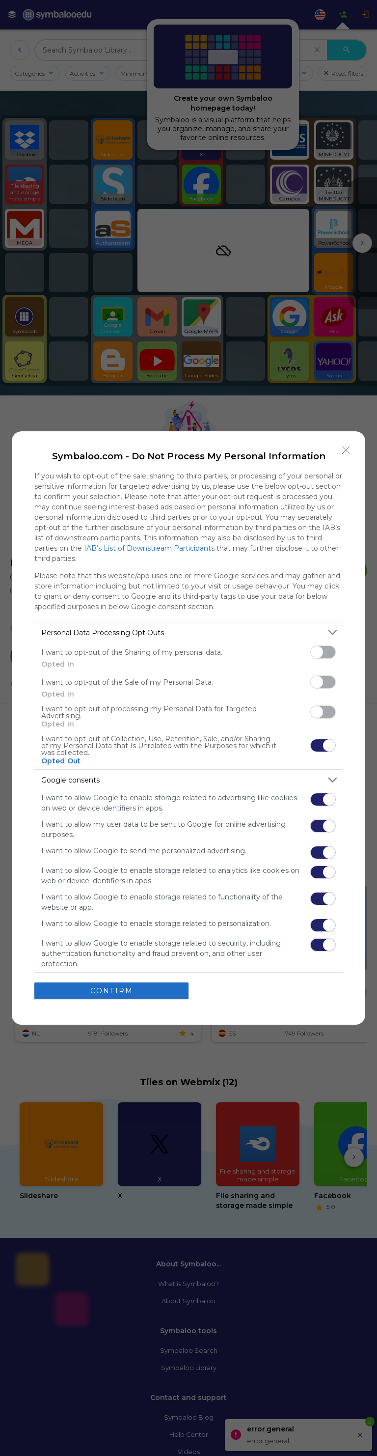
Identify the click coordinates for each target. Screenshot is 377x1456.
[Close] (346, 450)
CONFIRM (111, 990)
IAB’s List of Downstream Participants (149, 548)
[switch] (323, 652)
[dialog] (188, 728)
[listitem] (188, 632)
